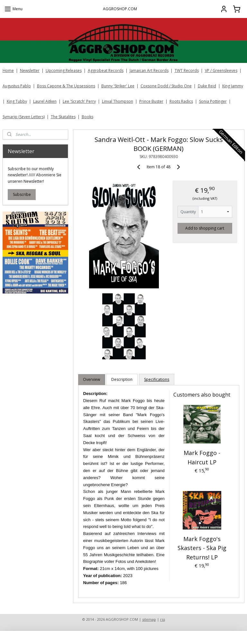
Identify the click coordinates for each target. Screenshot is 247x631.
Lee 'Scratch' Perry (79, 101)
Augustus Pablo (17, 86)
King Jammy (232, 86)
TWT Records (187, 70)
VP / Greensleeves (221, 70)
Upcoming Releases (64, 70)
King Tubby (17, 101)
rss (162, 619)
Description (122, 379)
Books (87, 116)
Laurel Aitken (45, 101)
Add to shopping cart (205, 228)
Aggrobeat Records (106, 70)
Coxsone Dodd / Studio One (166, 86)
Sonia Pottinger (213, 101)
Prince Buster (151, 101)
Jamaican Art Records (149, 70)
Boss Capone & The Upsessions (66, 86)
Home (8, 70)
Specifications (156, 379)
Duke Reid (207, 86)
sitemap (149, 619)
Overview (91, 379)
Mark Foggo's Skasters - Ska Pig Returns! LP (202, 548)
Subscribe (22, 194)
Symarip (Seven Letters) (24, 116)
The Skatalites (63, 116)
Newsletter (30, 70)
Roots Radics (181, 101)
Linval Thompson (117, 101)
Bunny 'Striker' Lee (117, 86)
